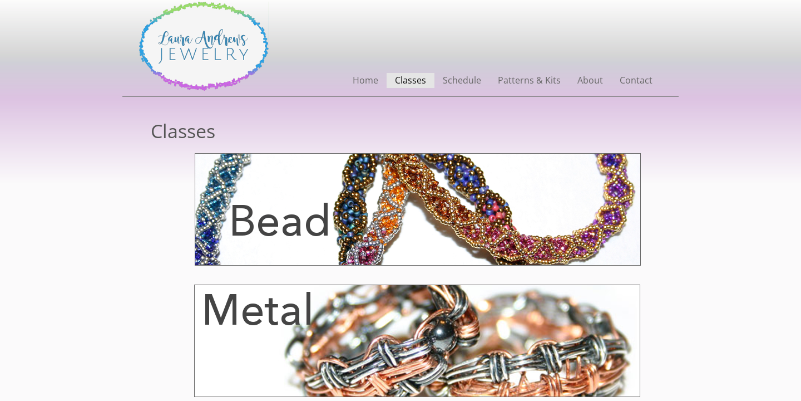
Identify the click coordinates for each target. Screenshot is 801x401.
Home (365, 80)
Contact (636, 80)
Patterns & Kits (529, 80)
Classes (410, 80)
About (590, 80)
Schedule (462, 80)
